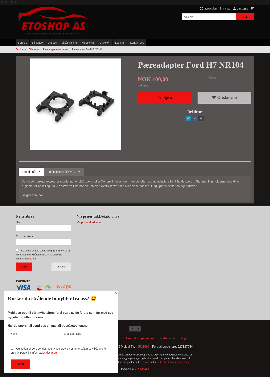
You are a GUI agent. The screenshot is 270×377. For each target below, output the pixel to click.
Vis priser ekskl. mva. (89, 222)
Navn (34, 336)
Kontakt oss (137, 42)
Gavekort (105, 42)
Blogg (183, 338)
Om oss (52, 42)
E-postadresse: (25, 236)
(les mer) (32, 258)
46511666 (142, 347)
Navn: (19, 222)
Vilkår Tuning (69, 42)
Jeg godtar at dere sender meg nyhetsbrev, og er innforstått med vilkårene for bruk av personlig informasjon (43, 254)
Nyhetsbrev (168, 338)
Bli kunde (37, 42)
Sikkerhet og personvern (139, 338)
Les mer (61, 266)
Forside (22, 42)
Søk (245, 16)
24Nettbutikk (142, 369)
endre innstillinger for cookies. (173, 362)
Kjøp (165, 97)
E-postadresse (87, 336)
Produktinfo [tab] (29, 171)
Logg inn (120, 42)
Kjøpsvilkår (88, 42)
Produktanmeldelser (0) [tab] (61, 171)
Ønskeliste (224, 97)
